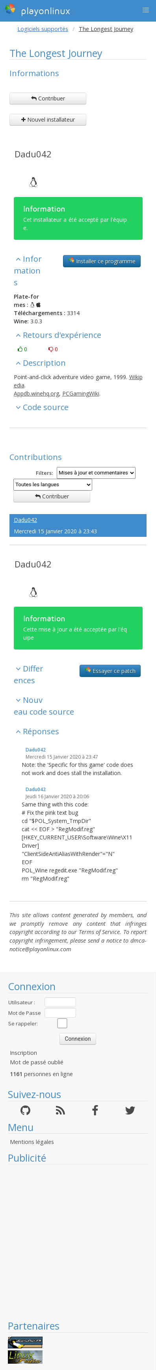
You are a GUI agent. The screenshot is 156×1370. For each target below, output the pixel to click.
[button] (146, 10)
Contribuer (48, 98)
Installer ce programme (102, 261)
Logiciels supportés (42, 29)
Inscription (23, 1052)
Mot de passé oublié (36, 1062)
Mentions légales (32, 1142)
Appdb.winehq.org (36, 393)
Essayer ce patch (110, 671)
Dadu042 (33, 154)
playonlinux (37, 9)
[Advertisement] (74, 1241)
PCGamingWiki (80, 393)
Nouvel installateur (48, 119)
